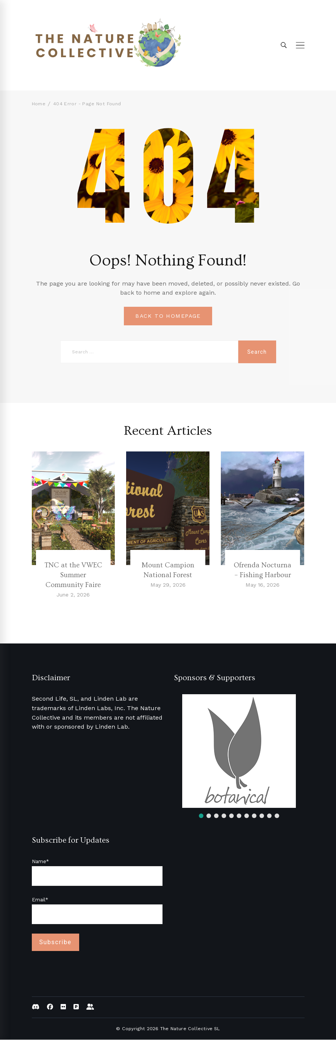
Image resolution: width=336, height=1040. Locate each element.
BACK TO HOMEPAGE (168, 316)
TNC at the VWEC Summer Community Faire (73, 575)
